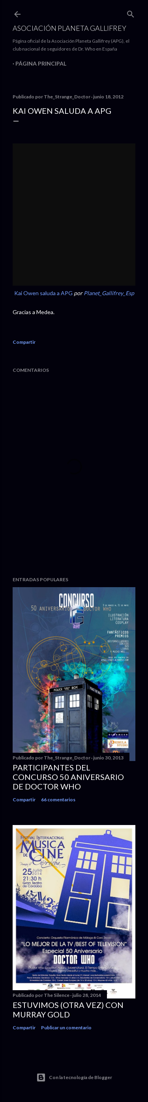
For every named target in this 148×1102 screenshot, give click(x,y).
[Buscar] (130, 12)
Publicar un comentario (66, 1027)
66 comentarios (58, 799)
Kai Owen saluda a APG (43, 293)
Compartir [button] (24, 342)
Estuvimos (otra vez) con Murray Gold (68, 1009)
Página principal (40, 63)
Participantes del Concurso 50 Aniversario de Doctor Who (68, 777)
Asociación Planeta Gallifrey (69, 28)
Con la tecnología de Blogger (74, 1077)
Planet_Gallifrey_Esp (109, 293)
